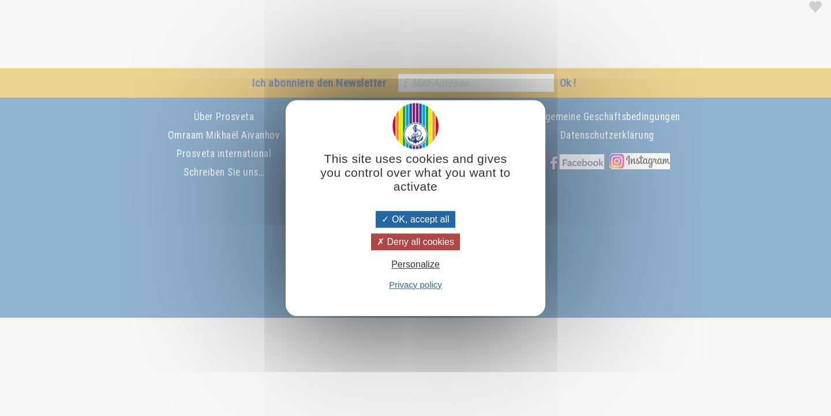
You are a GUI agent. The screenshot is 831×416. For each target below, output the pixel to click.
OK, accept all (415, 219)
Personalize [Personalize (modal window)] (415, 265)
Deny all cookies (415, 242)
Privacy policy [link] (415, 284)
